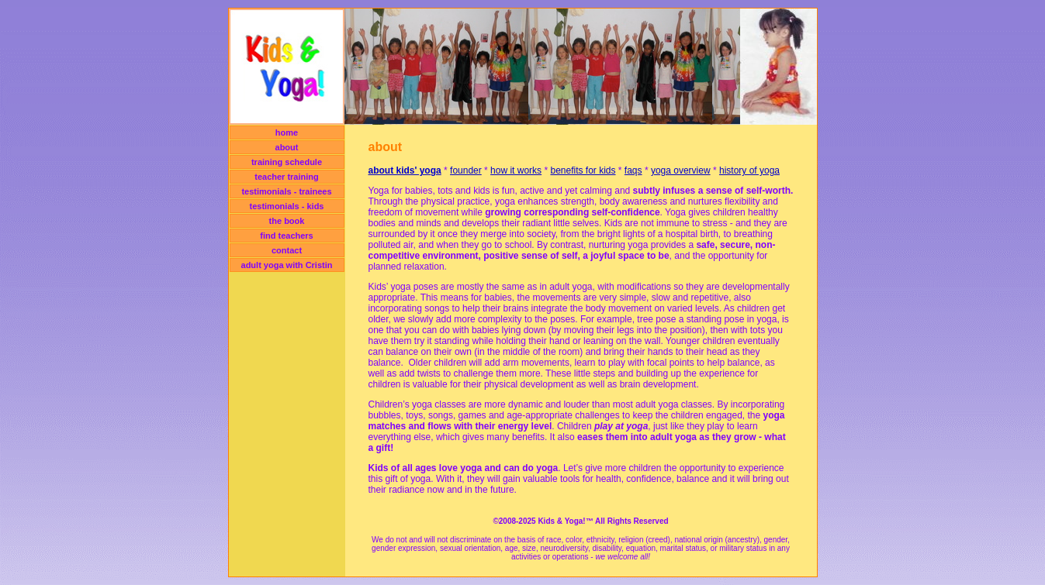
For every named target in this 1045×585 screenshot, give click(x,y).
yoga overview (681, 170)
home (286, 132)
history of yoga (749, 170)
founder (466, 170)
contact (287, 250)
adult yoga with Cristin (287, 265)
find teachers (286, 235)
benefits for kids (582, 170)
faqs (633, 170)
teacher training (286, 176)
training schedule (286, 162)
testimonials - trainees (286, 191)
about (287, 147)
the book (287, 220)
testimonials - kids (287, 206)
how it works (516, 170)
